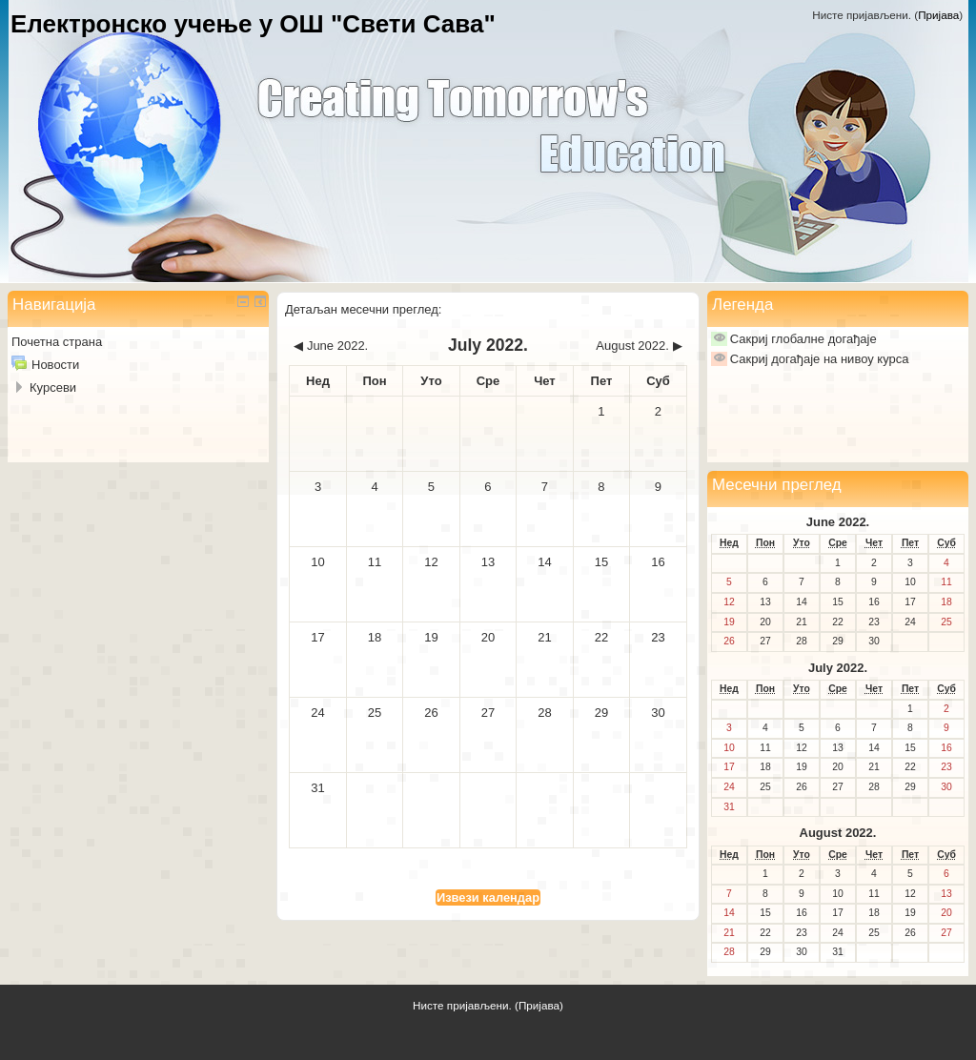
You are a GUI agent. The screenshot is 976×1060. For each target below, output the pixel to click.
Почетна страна (56, 342)
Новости (55, 364)
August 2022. (838, 833)
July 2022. (837, 668)
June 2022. (838, 522)
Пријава (938, 15)
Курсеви (53, 387)
